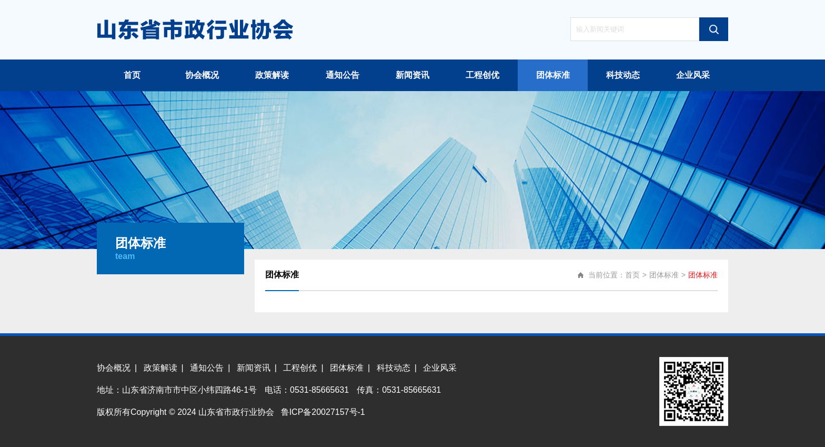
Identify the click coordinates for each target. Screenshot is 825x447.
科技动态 (623, 75)
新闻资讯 (412, 75)
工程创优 (482, 75)
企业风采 (693, 75)
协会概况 (202, 75)
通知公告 (342, 75)
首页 (132, 75)
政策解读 (272, 75)
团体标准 (553, 75)
